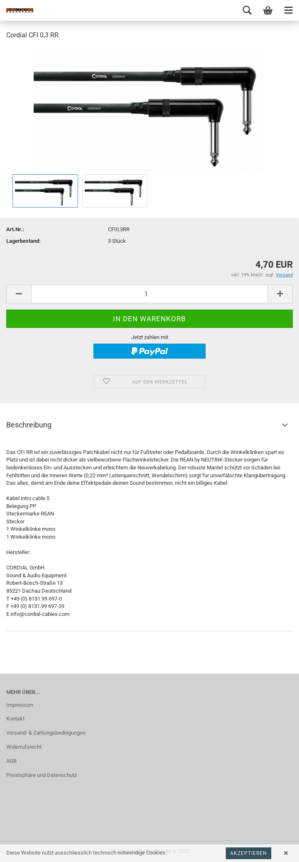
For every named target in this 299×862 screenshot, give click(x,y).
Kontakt (15, 718)
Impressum (19, 705)
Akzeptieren (248, 853)
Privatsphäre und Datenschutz (41, 775)
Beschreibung (28, 424)
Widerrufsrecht (24, 747)
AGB (11, 761)
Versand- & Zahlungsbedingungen (46, 733)
